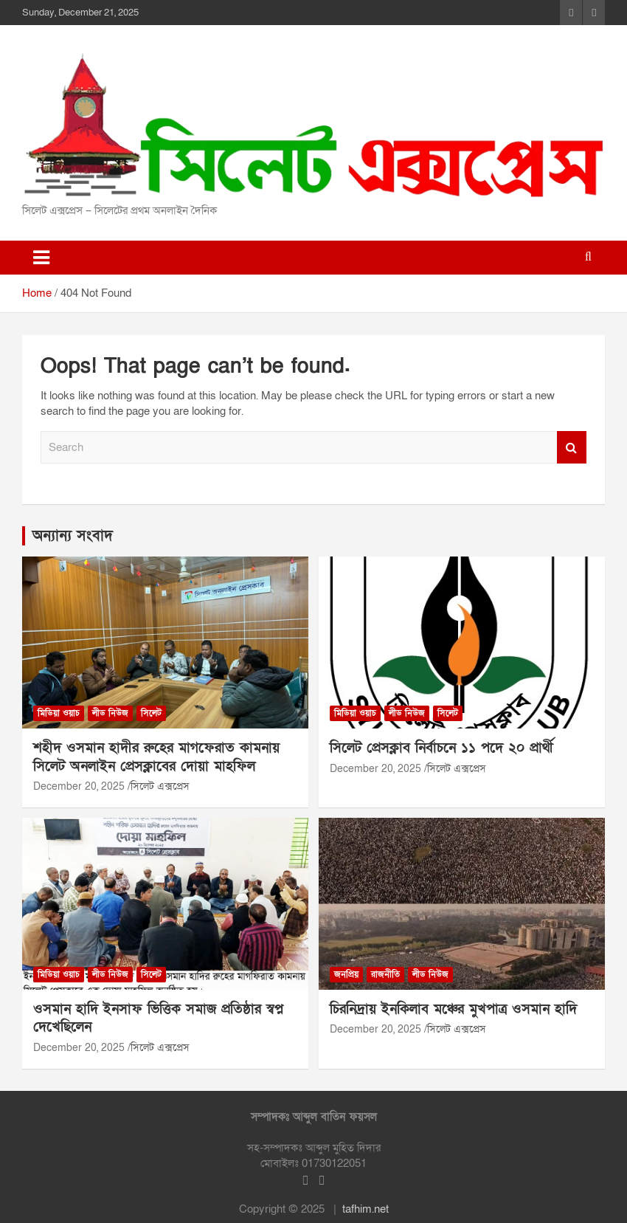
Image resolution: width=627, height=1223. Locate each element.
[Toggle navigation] (41, 258)
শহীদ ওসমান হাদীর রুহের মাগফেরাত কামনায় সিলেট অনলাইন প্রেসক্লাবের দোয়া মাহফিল (156, 757)
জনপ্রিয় (346, 974)
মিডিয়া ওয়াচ (59, 713)
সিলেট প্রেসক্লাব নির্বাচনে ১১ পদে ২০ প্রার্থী (441, 748)
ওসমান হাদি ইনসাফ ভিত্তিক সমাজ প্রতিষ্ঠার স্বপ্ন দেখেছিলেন (158, 1018)
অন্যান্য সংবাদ (72, 535)
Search (571, 447)
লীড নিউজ (110, 713)
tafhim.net (365, 1209)
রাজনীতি (385, 974)
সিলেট (151, 713)
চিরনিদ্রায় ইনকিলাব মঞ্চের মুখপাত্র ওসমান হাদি (453, 1009)
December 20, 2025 (79, 786)
